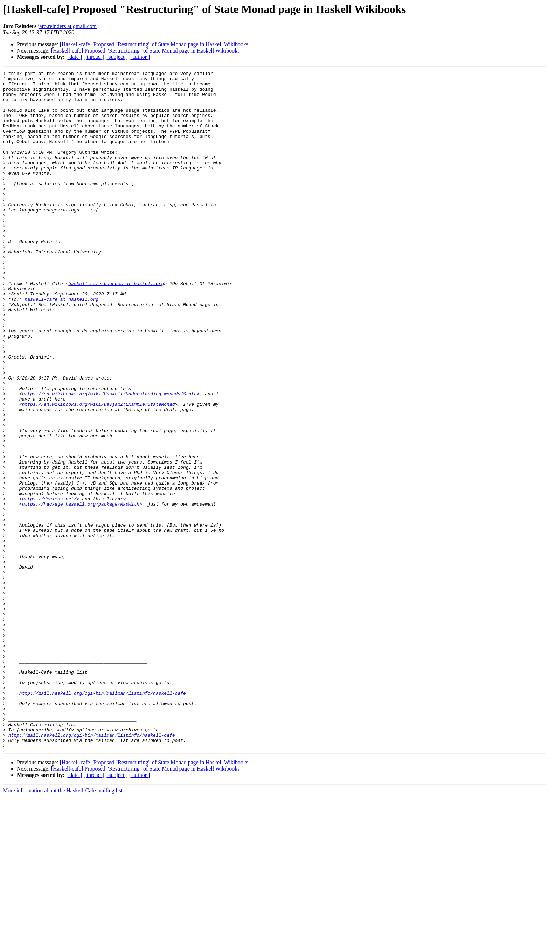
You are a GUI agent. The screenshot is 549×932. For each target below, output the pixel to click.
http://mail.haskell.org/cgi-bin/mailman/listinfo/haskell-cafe (102, 818)
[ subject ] (116, 57)
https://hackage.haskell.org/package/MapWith (80, 591)
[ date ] (74, 57)
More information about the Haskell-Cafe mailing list (63, 926)
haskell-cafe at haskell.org (61, 345)
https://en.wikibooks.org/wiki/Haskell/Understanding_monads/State (109, 458)
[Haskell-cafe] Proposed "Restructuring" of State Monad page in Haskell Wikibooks (154, 44)
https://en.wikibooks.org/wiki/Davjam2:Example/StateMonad (98, 471)
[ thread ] (93, 57)
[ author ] (139, 57)
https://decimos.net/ (49, 585)
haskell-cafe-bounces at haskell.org (116, 326)
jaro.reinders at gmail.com (67, 26)
